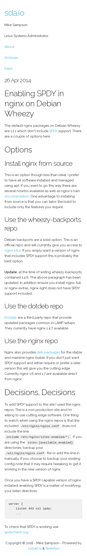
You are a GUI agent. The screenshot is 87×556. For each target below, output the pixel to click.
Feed (8, 69)
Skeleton (53, 548)
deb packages (48, 352)
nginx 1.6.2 (12, 250)
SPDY (53, 131)
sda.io (14, 12)
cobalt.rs (34, 548)
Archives (11, 58)
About (9, 47)
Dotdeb (10, 318)
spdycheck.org (16, 531)
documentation (16, 196)
